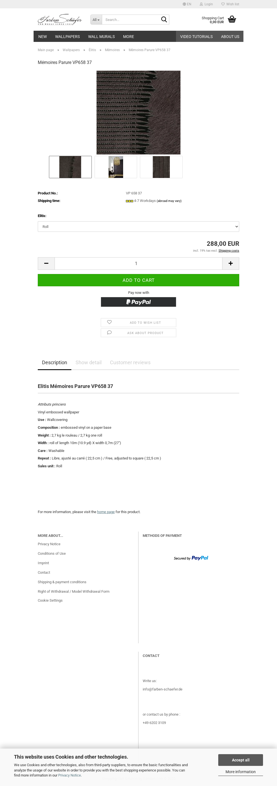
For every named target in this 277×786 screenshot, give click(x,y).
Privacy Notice (69, 775)
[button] (187, 4)
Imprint (43, 563)
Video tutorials (196, 36)
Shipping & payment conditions (62, 582)
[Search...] (96, 20)
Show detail (89, 362)
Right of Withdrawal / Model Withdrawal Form (73, 591)
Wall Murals (101, 36)
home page (106, 512)
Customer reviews (130, 362)
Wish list (230, 4)
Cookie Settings (50, 600)
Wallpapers (67, 36)
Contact (44, 572)
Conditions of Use (52, 553)
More (128, 36)
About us (230, 36)
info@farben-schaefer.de (162, 689)
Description (54, 362)
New (42, 36)
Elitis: (42, 216)
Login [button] (206, 4)
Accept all (241, 760)
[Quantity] (138, 263)
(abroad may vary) (169, 201)
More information (241, 772)
